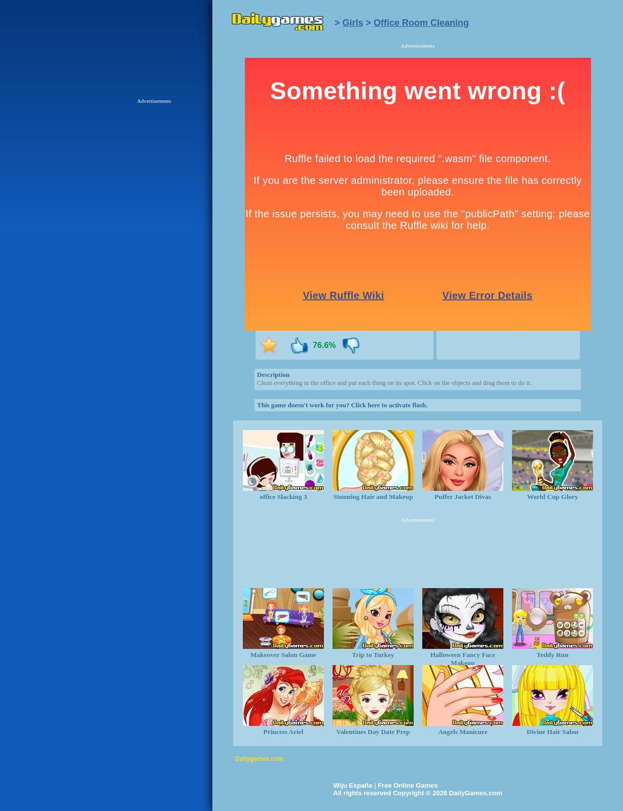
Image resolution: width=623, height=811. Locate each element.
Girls (353, 23)
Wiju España (352, 785)
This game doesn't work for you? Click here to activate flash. (342, 405)
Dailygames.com (259, 758)
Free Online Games (408, 785)
